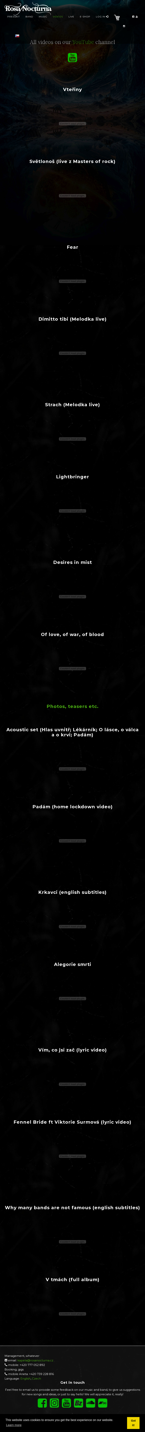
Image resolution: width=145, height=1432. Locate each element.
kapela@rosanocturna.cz (35, 1360)
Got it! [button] (133, 1423)
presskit (13, 19)
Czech (36, 1378)
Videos (58, 19)
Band (29, 19)
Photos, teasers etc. (73, 706)
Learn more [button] (14, 1425)
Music (43, 19)
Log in (102, 19)
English (25, 1378)
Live (71, 19)
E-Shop (85, 19)
